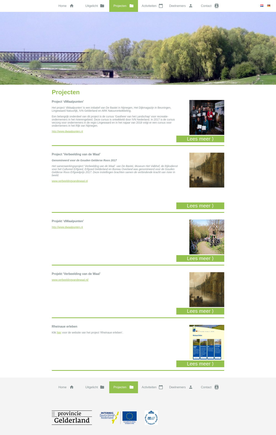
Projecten (123, 5)
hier (59, 332)
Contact (210, 5)
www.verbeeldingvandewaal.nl (70, 181)
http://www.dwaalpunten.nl (67, 131)
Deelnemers (181, 5)
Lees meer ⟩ (200, 139)
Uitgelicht (94, 5)
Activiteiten (152, 5)
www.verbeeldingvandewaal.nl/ (70, 279)
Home (66, 5)
